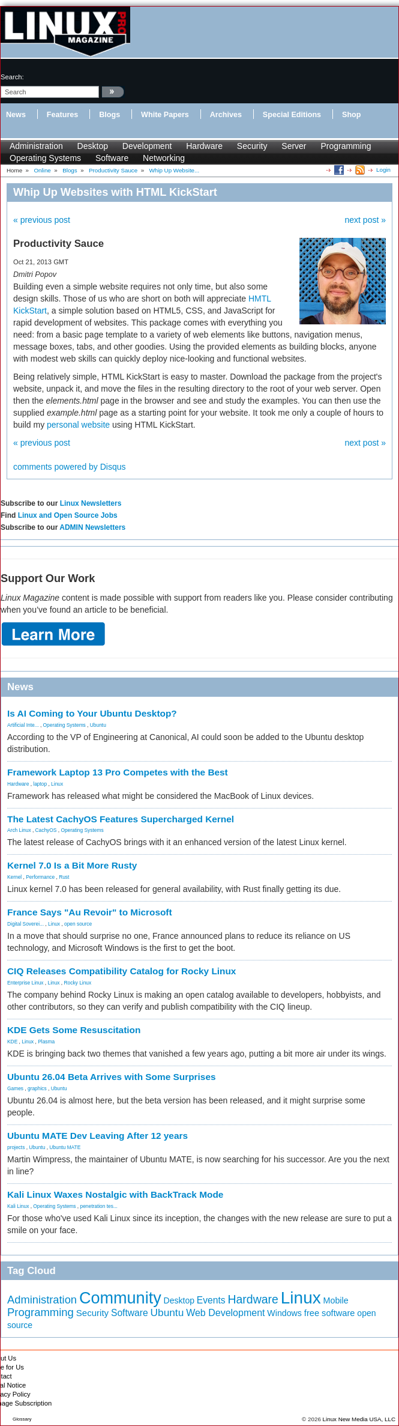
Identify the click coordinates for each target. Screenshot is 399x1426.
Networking (164, 158)
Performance (40, 877)
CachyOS (46, 830)
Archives (226, 115)
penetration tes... (99, 1206)
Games (15, 1088)
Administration (36, 146)
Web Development (225, 1313)
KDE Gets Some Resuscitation (73, 1030)
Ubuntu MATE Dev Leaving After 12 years (97, 1135)
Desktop (92, 146)
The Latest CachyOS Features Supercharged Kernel (120, 819)
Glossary (22, 1419)
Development (147, 146)
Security (252, 146)
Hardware (204, 146)
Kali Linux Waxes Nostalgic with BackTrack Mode (115, 1194)
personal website (78, 424)
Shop (351, 115)
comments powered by (69, 467)
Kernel (14, 877)
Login (383, 169)
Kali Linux (18, 1206)
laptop (40, 784)
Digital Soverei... (25, 924)
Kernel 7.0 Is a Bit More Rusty (72, 865)
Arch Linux (19, 830)
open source (78, 924)
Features (63, 115)
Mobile (336, 1300)
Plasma (46, 1042)
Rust (64, 877)
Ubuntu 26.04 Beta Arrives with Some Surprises (111, 1077)
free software (329, 1313)
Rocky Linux (78, 983)
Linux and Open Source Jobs (68, 515)
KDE (12, 1042)
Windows (284, 1313)
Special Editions (292, 115)
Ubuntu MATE (64, 1147)
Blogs (109, 115)
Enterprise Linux (25, 983)
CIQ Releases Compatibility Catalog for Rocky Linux (121, 971)
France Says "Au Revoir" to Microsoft (89, 912)
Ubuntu (98, 725)
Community (120, 1298)
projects (16, 1147)
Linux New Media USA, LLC (359, 1419)
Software (111, 158)
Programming (345, 146)
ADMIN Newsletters (92, 527)
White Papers (165, 115)
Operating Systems (45, 158)
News (16, 115)
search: (12, 76)
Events (211, 1300)
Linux (57, 784)
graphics (37, 1088)
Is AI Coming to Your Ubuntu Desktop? (92, 713)
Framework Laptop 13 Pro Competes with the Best (117, 772)
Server (293, 146)
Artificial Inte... (23, 725)
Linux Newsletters (91, 503)
